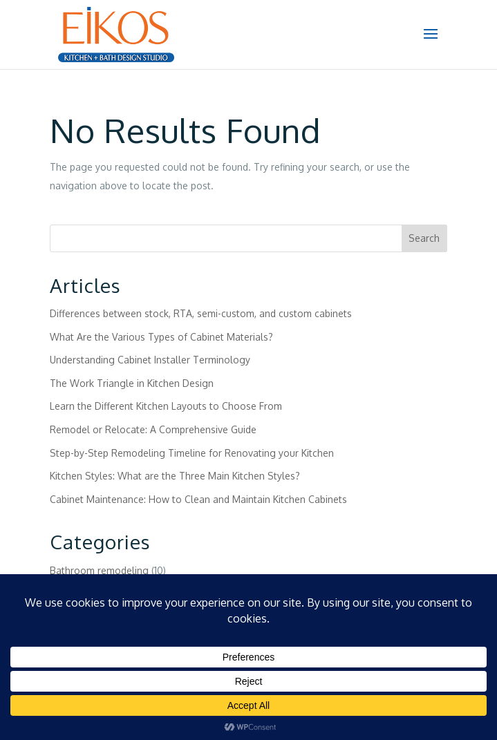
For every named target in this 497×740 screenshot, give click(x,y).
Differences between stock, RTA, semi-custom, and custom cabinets (201, 313)
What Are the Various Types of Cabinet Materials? (161, 337)
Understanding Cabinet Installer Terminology (150, 360)
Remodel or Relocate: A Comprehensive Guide (153, 429)
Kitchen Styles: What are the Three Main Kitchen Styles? (175, 476)
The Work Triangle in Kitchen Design (132, 383)
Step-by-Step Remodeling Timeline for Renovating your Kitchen (192, 453)
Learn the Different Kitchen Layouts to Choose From (166, 406)
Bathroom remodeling (99, 570)
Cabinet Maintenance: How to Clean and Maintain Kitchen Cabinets (198, 499)
